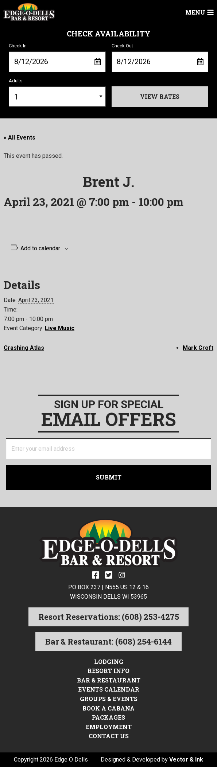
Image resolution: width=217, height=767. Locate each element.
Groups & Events (108, 699)
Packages (108, 717)
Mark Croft (198, 347)
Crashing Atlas (24, 347)
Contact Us (109, 736)
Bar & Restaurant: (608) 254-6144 (108, 641)
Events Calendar (108, 689)
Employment (109, 727)
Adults (57, 92)
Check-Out (160, 57)
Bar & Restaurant (108, 680)
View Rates (159, 96)
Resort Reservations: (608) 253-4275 (108, 616)
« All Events (19, 137)
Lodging (108, 661)
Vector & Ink (186, 759)
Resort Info (108, 670)
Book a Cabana (108, 708)
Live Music (59, 328)
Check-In (57, 57)
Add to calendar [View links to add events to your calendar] (40, 248)
